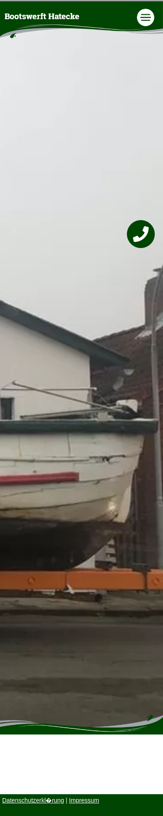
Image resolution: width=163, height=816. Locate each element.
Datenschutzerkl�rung (33, 800)
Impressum (84, 800)
